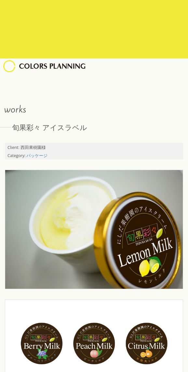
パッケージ (36, 155)
